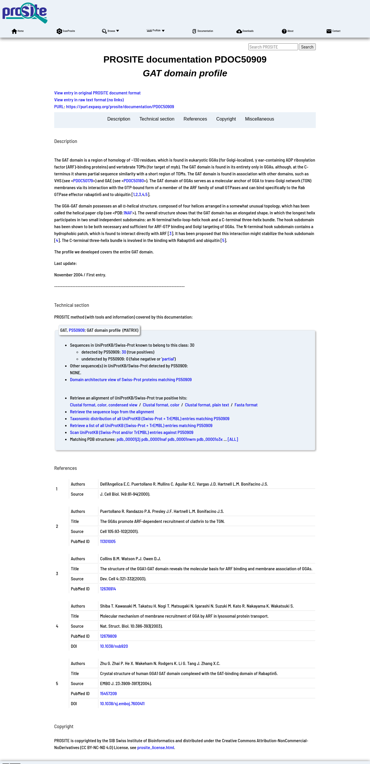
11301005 (108, 541)
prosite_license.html (155, 747)
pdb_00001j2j (129, 439)
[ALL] (233, 439)
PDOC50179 (83, 180)
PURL (59, 106)
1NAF (128, 212)
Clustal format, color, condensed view (103, 404)
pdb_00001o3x (210, 439)
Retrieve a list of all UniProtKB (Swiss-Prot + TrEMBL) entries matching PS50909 (141, 425)
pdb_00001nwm (182, 439)
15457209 (108, 693)
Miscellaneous (259, 119)
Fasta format (246, 404)
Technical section (156, 119)
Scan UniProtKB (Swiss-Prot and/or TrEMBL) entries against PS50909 (131, 432)
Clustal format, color (161, 404)
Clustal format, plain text (207, 404)
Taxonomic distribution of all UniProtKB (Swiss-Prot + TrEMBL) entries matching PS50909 (149, 418)
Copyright (226, 119)
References (195, 119)
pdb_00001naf (154, 439)
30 (124, 351)
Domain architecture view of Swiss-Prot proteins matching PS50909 (131, 379)
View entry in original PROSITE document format (97, 92)
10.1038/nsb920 (114, 646)
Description (118, 119)
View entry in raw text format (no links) (89, 99)
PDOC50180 (134, 180)
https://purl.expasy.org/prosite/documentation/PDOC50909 (120, 106)
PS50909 (77, 330)
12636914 (108, 588)
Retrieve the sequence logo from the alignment (112, 411)
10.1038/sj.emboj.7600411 (122, 703)
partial (168, 358)
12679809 (108, 636)
